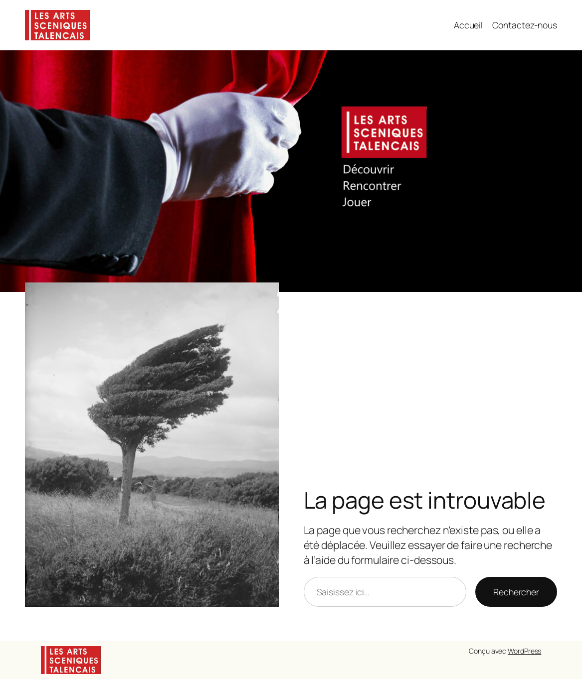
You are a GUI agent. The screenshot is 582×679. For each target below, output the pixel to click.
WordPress (524, 651)
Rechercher (516, 592)
